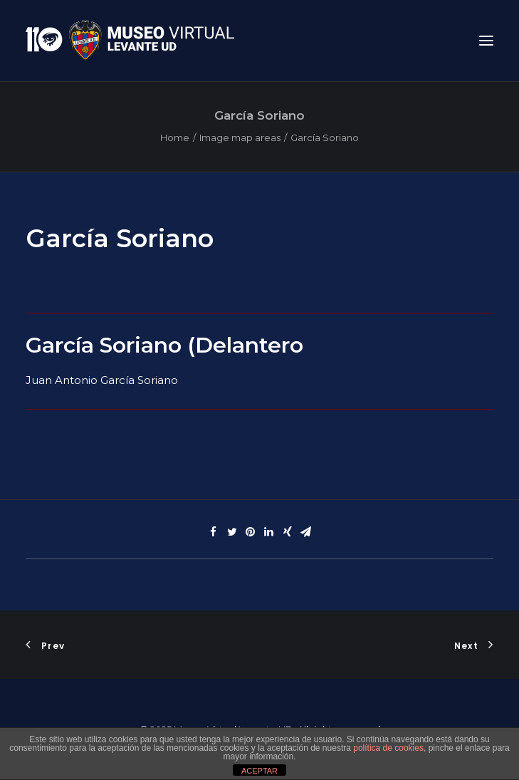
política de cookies (388, 748)
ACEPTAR (259, 770)
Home (174, 137)
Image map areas (240, 137)
